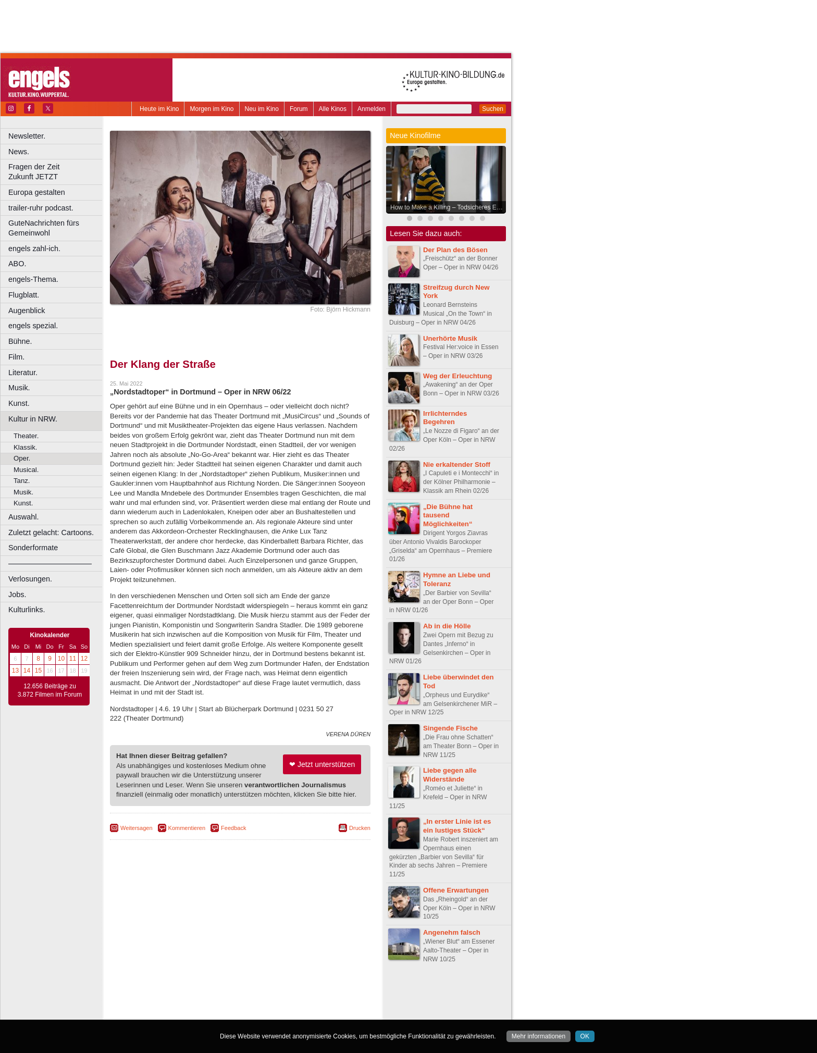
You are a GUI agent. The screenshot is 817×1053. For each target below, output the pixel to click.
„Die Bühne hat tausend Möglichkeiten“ (448, 515)
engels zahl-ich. (34, 248)
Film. (16, 357)
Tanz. (22, 481)
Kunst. (19, 403)
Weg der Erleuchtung (457, 376)
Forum (299, 109)
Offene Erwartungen (456, 890)
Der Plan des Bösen (455, 250)
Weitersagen (136, 828)
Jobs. (17, 594)
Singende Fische (450, 728)
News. (18, 151)
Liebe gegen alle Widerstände (450, 774)
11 (72, 658)
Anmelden (371, 109)
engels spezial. (33, 325)
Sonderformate (33, 547)
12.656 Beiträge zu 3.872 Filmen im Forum (50, 690)
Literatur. (23, 372)
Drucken (359, 828)
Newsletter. (26, 136)
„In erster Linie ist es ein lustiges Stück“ (457, 825)
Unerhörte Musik (450, 338)
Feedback (233, 828)
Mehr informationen (538, 1036)
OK (584, 1036)
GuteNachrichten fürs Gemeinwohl (43, 228)
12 (84, 658)
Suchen (492, 109)
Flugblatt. (23, 295)
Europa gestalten (36, 192)
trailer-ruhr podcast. (40, 208)
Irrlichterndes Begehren (445, 418)
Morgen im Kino (211, 109)
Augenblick (26, 310)
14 (26, 670)
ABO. (17, 263)
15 (38, 670)
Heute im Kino (159, 109)
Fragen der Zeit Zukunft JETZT (56, 172)
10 (61, 658)
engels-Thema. (33, 279)
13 (15, 670)
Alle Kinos (332, 109)
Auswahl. (23, 517)
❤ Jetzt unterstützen (322, 764)
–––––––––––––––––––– (50, 563)
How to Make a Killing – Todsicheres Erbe (447, 207)
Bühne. (20, 341)
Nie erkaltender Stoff (456, 464)
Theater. (26, 436)
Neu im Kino (262, 109)
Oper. (22, 458)
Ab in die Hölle (447, 626)
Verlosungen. (30, 579)
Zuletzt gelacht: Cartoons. (51, 532)
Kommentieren (187, 828)
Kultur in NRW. (32, 419)
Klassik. (25, 447)
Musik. (19, 387)
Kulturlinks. (26, 609)
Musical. (26, 470)
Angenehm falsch (451, 932)
